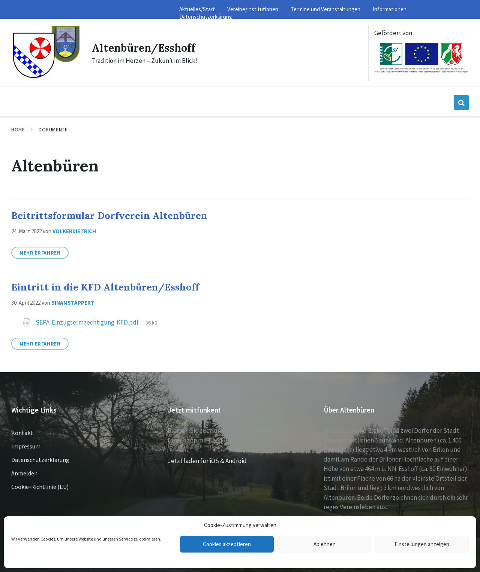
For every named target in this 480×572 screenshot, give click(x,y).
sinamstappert (72, 302)
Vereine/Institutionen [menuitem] (252, 9)
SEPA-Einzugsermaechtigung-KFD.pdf (88, 322)
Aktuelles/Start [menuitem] (197, 9)
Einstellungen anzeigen (421, 544)
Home (18, 129)
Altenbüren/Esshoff (146, 47)
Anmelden (24, 473)
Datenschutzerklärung (40, 459)
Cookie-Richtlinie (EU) (40, 486)
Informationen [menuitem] (389, 9)
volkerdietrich (74, 231)
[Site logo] (46, 77)
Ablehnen (325, 544)
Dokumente (53, 129)
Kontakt (22, 432)
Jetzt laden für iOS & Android (207, 461)
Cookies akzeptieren (227, 544)
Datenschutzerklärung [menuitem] (205, 16)
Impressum (25, 446)
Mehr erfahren (40, 252)
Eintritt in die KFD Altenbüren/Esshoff (105, 287)
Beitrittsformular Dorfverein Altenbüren (109, 215)
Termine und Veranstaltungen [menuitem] (325, 9)
